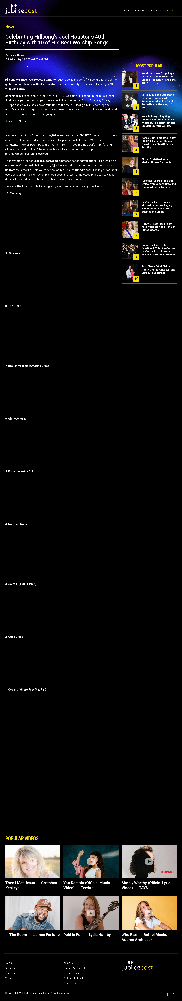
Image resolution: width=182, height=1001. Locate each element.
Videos (170, 10)
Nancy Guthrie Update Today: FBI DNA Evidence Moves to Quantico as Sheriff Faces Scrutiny (159, 142)
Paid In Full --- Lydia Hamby (87, 934)
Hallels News (16, 55)
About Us (68, 962)
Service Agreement (74, 968)
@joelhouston (25, 153)
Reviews (140, 10)
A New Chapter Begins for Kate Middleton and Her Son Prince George (158, 226)
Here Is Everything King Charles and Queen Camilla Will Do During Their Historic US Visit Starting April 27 (158, 121)
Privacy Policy (71, 973)
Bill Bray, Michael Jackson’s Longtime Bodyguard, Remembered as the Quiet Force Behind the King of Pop (158, 101)
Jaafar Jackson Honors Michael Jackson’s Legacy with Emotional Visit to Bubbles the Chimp (157, 207)
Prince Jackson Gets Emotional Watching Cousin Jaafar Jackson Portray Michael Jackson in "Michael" (159, 250)
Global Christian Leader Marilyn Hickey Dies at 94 (157, 161)
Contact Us (69, 983)
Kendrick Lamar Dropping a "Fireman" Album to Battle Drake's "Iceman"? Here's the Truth (159, 78)
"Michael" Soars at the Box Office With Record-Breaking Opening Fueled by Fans (159, 184)
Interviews (155, 10)
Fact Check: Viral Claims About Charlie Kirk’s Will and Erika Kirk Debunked (158, 269)
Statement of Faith (73, 978)
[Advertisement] (149, 48)
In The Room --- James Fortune (32, 934)
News (127, 10)
